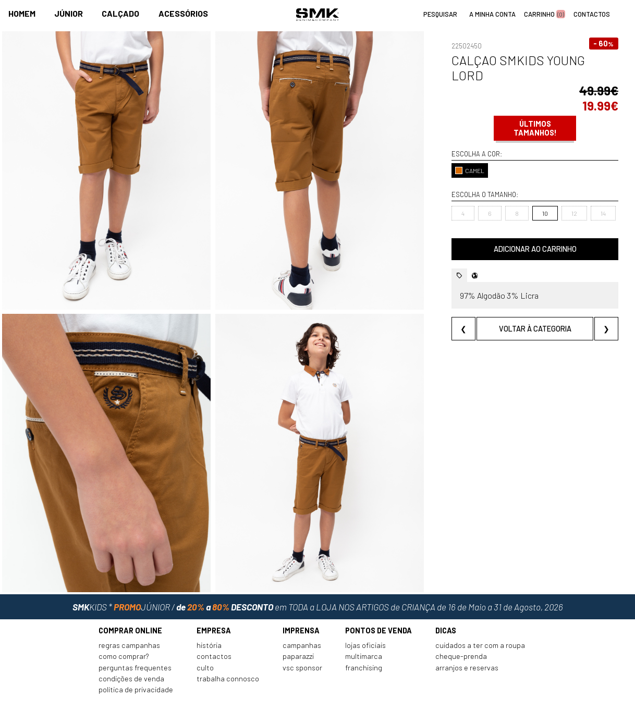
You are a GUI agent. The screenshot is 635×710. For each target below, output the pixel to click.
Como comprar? (124, 630)
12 (550, 198)
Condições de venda (131, 652)
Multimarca (363, 630)
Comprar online (130, 604)
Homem (21, 14)
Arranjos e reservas (466, 641)
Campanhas (302, 619)
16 (608, 198)
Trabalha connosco (228, 652)
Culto (205, 641)
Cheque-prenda (461, 630)
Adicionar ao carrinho (523, 233)
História (209, 619)
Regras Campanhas (129, 619)
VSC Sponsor (302, 641)
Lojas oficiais (365, 619)
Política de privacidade (136, 663)
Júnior (68, 14)
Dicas (445, 604)
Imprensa (301, 604)
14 (579, 198)
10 (521, 198)
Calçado (120, 14)
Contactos (214, 630)
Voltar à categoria (523, 313)
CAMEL (446, 155)
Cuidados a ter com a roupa (480, 619)
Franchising (363, 641)
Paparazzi (298, 630)
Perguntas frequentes (135, 641)
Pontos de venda (378, 604)
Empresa (214, 604)
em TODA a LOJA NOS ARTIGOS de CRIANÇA (317, 576)
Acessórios (183, 14)
